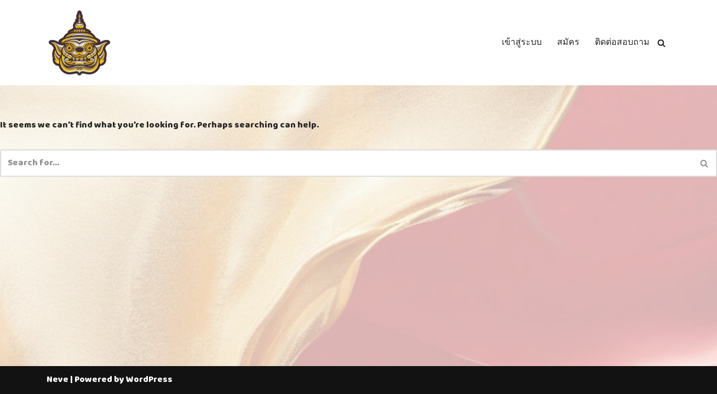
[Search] (661, 43)
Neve (57, 380)
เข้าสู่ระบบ (522, 43)
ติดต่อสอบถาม (622, 43)
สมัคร (568, 43)
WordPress (149, 380)
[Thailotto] (79, 43)
